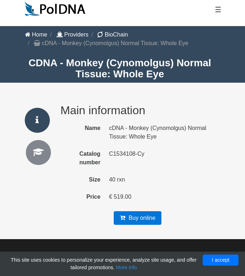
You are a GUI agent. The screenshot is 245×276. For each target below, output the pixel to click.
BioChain (112, 35)
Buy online (137, 218)
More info (126, 267)
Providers (72, 35)
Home (36, 35)
